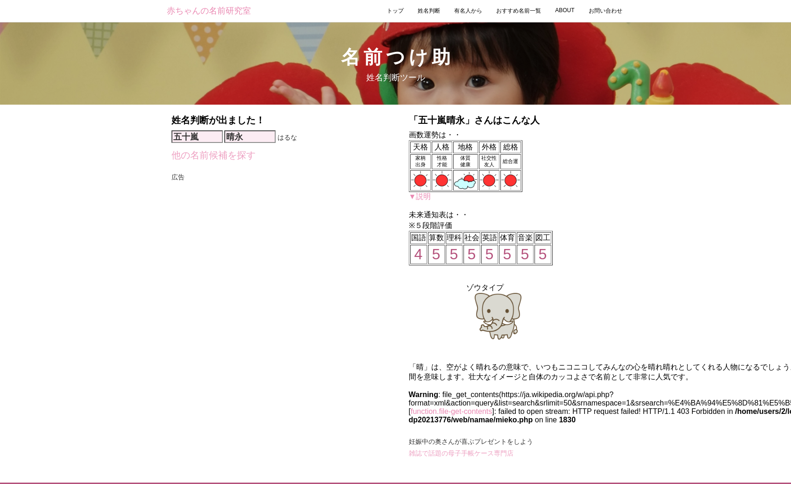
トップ (395, 10)
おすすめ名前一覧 (518, 10)
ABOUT (564, 10)
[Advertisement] (280, 197)
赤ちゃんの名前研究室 (209, 11)
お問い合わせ (605, 10)
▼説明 (420, 196)
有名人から (468, 10)
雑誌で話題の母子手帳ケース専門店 (461, 453)
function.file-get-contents (451, 411)
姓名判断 (429, 10)
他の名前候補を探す (213, 155)
